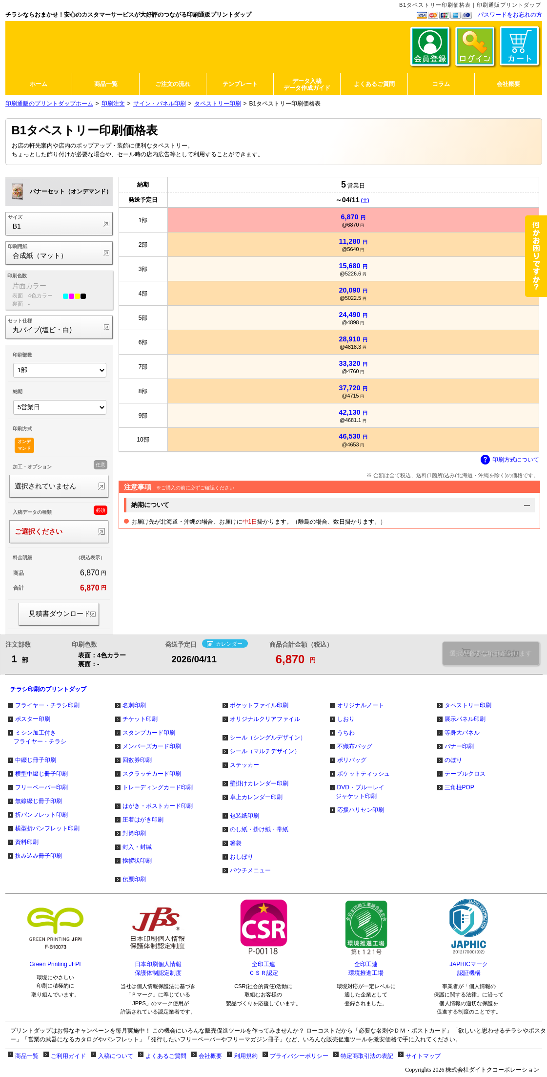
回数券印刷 (137, 760)
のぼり (453, 760)
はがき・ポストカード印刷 (157, 805)
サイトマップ (423, 1056)
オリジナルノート (360, 705)
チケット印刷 (140, 719)
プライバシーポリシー (299, 1056)
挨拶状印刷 (137, 860)
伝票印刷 (134, 879)
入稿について (115, 1056)
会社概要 (210, 1056)
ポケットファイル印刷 (259, 705)
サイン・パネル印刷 (159, 103)
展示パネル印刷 (465, 719)
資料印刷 (27, 842)
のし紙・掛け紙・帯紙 (259, 829)
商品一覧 (27, 1056)
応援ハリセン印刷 (360, 809)
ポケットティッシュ (363, 773)
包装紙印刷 (244, 815)
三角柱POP (459, 787)
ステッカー (244, 764)
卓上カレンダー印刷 (256, 797)
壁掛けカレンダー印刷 (259, 783)
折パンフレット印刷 (41, 814)
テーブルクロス (465, 773)
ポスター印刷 (32, 719)
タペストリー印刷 (217, 103)
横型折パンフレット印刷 (47, 828)
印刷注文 (113, 103)
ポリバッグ (351, 760)
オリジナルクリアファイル (265, 719)
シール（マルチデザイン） (265, 751)
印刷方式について (510, 460)
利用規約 (246, 1056)
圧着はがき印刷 (142, 819)
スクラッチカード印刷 (151, 773)
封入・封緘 (137, 847)
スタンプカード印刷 (148, 732)
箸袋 (236, 843)
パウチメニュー (250, 870)
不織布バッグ (354, 746)
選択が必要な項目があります (490, 653)
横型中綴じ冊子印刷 (41, 773)
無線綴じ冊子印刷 (38, 801)
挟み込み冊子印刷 (38, 855)
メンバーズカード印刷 (151, 746)
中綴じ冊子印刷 (35, 760)
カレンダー (225, 644)
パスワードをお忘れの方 (510, 14)
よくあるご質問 (165, 1056)
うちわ (346, 732)
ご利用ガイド (68, 1056)
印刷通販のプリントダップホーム (49, 103)
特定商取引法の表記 (367, 1056)
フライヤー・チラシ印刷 (47, 705)
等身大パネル (462, 732)
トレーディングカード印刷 (157, 787)
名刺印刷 (134, 705)
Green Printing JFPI (55, 964)
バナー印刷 (459, 746)
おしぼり (241, 856)
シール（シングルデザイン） (268, 737)
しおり (346, 719)
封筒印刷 (134, 833)
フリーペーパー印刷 (41, 787)
